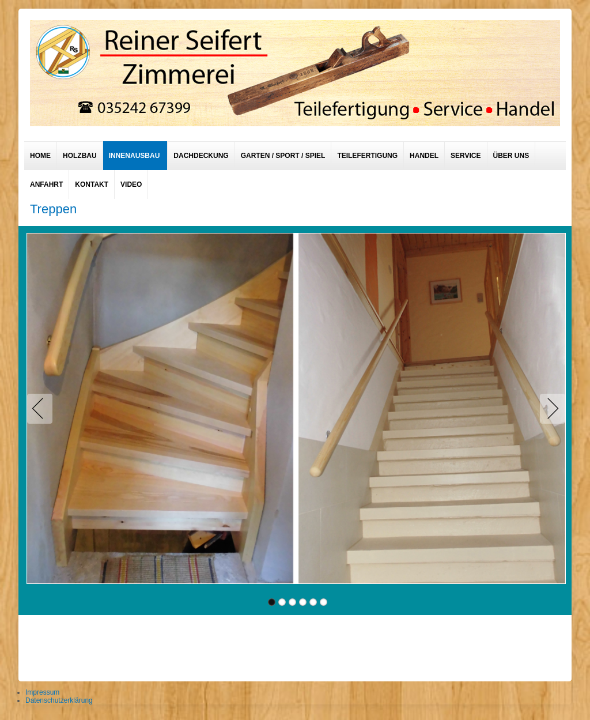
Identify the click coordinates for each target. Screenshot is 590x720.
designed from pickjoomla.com (295, 645)
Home (40, 156)
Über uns (511, 156)
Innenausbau (134, 156)
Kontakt (91, 184)
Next (550, 409)
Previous (42, 409)
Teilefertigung (367, 156)
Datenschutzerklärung (59, 700)
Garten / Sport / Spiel (283, 156)
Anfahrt (46, 184)
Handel (424, 156)
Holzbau (80, 156)
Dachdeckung (200, 156)
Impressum (42, 692)
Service (466, 156)
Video (131, 184)
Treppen (53, 209)
